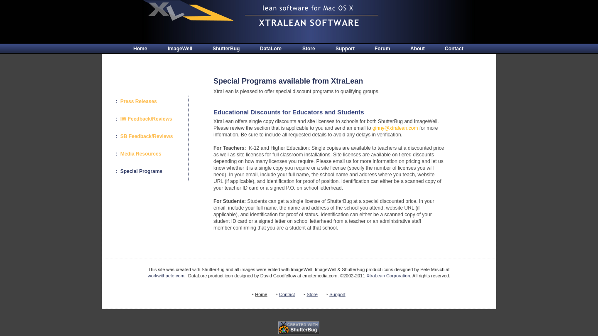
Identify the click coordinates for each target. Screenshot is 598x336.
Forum (382, 49)
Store (308, 49)
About (417, 49)
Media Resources (141, 154)
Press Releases (138, 101)
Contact (454, 49)
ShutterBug (226, 49)
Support (345, 49)
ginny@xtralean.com (395, 128)
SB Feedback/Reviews (146, 136)
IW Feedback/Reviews (146, 119)
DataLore (271, 49)
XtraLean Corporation (388, 275)
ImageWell (180, 49)
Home (140, 49)
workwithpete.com (166, 275)
